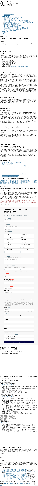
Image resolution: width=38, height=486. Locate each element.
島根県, (15, 182)
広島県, (21, 182)
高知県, (35, 182)
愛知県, (26, 181)
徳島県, (26, 182)
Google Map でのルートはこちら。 (7, 384)
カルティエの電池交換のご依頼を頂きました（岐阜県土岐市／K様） (14, 473)
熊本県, (9, 183)
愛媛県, (32, 182)
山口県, (23, 182)
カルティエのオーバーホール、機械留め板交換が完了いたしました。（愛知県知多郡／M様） (18, 471)
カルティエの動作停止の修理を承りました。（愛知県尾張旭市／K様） (14, 469)
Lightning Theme (12, 483)
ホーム (3, 439)
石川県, (10, 181)
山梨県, (15, 181)
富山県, (7, 181)
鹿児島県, (18, 183)
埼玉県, (29, 180)
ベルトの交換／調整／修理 (9, 14)
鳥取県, (12, 182)
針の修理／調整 (7, 15)
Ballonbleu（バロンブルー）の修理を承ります (12, 24)
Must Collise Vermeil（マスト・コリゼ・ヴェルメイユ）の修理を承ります (17, 21)
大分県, (12, 183)
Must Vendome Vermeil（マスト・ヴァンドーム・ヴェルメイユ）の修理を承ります (18, 22)
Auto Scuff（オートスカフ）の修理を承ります (12, 30)
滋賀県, (32, 181)
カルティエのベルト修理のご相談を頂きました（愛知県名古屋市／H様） (15, 477)
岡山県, (18, 182)
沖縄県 (21, 183)
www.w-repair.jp (5, 457)
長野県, (18, 181)
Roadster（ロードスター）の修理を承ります (12, 23)
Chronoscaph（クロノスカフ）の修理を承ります (12, 29)
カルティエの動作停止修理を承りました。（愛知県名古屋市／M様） (14, 478)
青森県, (4, 180)
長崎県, (6, 183)
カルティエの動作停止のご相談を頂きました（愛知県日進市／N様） (14, 470)
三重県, (29, 181)
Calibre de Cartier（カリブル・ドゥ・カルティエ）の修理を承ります (16, 28)
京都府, (35, 181)
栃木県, (23, 180)
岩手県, (7, 180)
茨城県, (21, 180)
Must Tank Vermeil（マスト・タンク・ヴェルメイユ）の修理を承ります (16, 20)
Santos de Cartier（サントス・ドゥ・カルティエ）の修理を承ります (16, 27)
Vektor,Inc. (28, 483)
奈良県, (6, 182)
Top (1, 485)
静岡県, (23, 181)
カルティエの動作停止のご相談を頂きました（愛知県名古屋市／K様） (14, 479)
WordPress (6, 483)
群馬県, (26, 180)
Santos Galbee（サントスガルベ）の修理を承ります (13, 25)
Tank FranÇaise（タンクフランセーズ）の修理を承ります (14, 17)
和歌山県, (9, 182)
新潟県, (4, 181)
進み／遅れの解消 (7, 13)
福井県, (12, 181)
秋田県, (12, 180)
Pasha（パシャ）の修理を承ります (10, 19)
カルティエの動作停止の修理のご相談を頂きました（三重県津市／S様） (15, 475)
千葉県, (32, 180)
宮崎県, (14, 183)
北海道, (1, 180)
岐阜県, (21, 181)
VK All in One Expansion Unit (21, 483)
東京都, (35, 180)
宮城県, (10, 180)
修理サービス (4, 440)
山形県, (15, 180)
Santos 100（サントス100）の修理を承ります (12, 26)
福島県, (18, 180)
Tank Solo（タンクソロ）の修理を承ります (11, 18)
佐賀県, (3, 183)
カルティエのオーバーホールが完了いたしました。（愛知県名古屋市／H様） (16, 476)
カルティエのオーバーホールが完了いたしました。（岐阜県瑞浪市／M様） (15, 474)
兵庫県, (3, 182)
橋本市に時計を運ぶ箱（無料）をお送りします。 (19, 66)
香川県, (29, 182)
